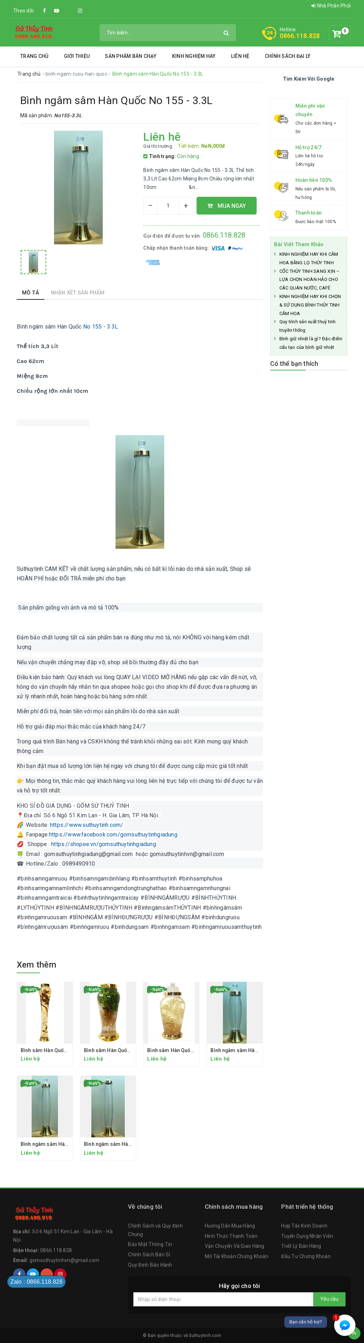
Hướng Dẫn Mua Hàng (230, 1226)
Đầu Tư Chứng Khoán (306, 1256)
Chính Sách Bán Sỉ (149, 1254)
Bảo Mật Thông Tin (150, 1244)
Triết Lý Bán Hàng (301, 1246)
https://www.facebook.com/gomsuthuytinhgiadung (113, 834)
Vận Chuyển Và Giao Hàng (234, 1246)
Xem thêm (36, 965)
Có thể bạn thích (294, 363)
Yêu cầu (329, 1299)
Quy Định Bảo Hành (150, 1265)
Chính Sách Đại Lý (287, 56)
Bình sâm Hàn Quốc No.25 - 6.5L (58, 1050)
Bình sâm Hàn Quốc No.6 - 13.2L (185, 1050)
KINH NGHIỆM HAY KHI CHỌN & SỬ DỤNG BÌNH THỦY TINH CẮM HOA (310, 305)
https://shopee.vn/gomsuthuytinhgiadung (103, 844)
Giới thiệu (77, 56)
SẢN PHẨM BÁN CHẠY (130, 56)
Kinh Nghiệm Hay (194, 56)
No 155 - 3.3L (100, 326)
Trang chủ (34, 56)
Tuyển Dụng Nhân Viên (307, 1236)
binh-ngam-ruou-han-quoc (77, 74)
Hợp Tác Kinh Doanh (304, 1226)
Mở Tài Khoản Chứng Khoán (236, 1256)
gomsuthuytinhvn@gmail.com (64, 1260)
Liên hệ (240, 56)
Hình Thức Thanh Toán (231, 1236)
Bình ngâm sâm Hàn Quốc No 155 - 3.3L (67, 1144)
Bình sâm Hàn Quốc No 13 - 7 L (120, 1050)
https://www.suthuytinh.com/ (86, 825)
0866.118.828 (300, 35)
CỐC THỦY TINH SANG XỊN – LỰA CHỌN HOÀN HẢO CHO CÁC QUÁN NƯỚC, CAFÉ (309, 280)
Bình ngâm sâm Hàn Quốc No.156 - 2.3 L (257, 1050)
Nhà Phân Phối (331, 6)
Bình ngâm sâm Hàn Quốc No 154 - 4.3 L (131, 1144)
